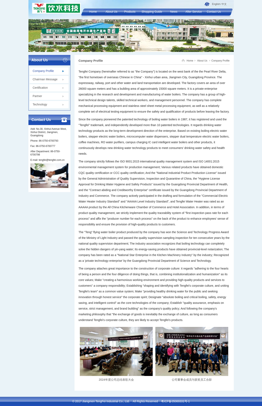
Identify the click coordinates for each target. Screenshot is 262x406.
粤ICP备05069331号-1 (175, 401)
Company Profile (220, 60)
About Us (202, 60)
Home (190, 60)
